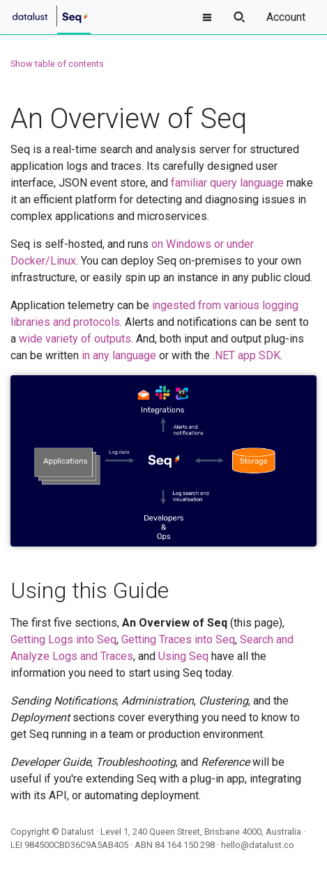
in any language (119, 355)
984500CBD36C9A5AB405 (76, 845)
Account (285, 17)
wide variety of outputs (75, 338)
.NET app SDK (246, 355)
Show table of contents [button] (57, 63)
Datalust (77, 831)
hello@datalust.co (257, 845)
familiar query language (227, 182)
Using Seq (183, 656)
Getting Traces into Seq (178, 639)
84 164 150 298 (185, 845)
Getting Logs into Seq (63, 639)
